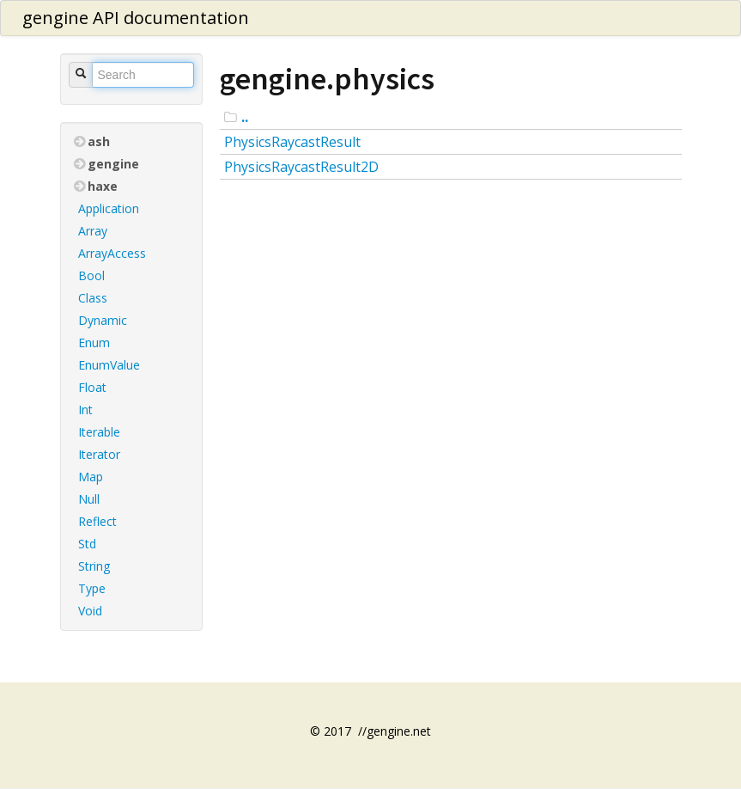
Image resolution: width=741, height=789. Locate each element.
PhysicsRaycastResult (292, 141)
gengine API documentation (135, 17)
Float (92, 387)
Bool (91, 275)
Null (89, 499)
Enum (94, 342)
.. (244, 116)
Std (87, 543)
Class (92, 298)
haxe (96, 186)
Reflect (97, 521)
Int (85, 409)
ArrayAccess (112, 253)
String (94, 566)
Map (90, 476)
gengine (106, 164)
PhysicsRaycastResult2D (301, 166)
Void (90, 610)
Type (92, 588)
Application (108, 208)
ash (92, 141)
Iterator (99, 454)
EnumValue (109, 365)
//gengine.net (394, 731)
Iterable (99, 432)
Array (92, 231)
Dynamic (102, 320)
